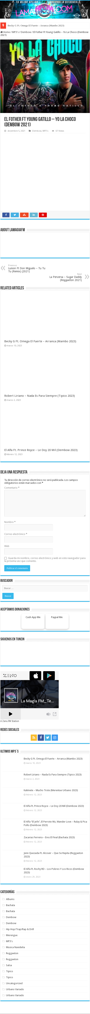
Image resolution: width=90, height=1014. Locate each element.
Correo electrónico (15, 534)
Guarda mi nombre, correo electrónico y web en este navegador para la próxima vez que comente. (45, 559)
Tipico (9, 971)
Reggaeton (12, 953)
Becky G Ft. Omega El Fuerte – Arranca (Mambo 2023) (36, 25)
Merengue (11, 935)
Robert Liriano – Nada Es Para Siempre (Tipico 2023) (39, 395)
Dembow (26, 32)
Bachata (10, 905)
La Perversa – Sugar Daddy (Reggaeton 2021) (62, 277)
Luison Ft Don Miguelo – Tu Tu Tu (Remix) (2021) (28, 268)
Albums (10, 899)
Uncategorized (14, 983)
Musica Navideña (15, 947)
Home (5, 32)
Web (6, 546)
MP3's (15, 32)
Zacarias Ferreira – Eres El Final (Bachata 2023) (49, 837)
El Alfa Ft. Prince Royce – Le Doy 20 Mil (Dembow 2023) (41, 450)
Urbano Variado (15, 989)
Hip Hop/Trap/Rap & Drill (20, 929)
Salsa (9, 965)
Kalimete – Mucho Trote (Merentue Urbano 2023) (51, 790)
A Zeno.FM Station (9, 721)
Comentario (11, 487)
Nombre (10, 522)
